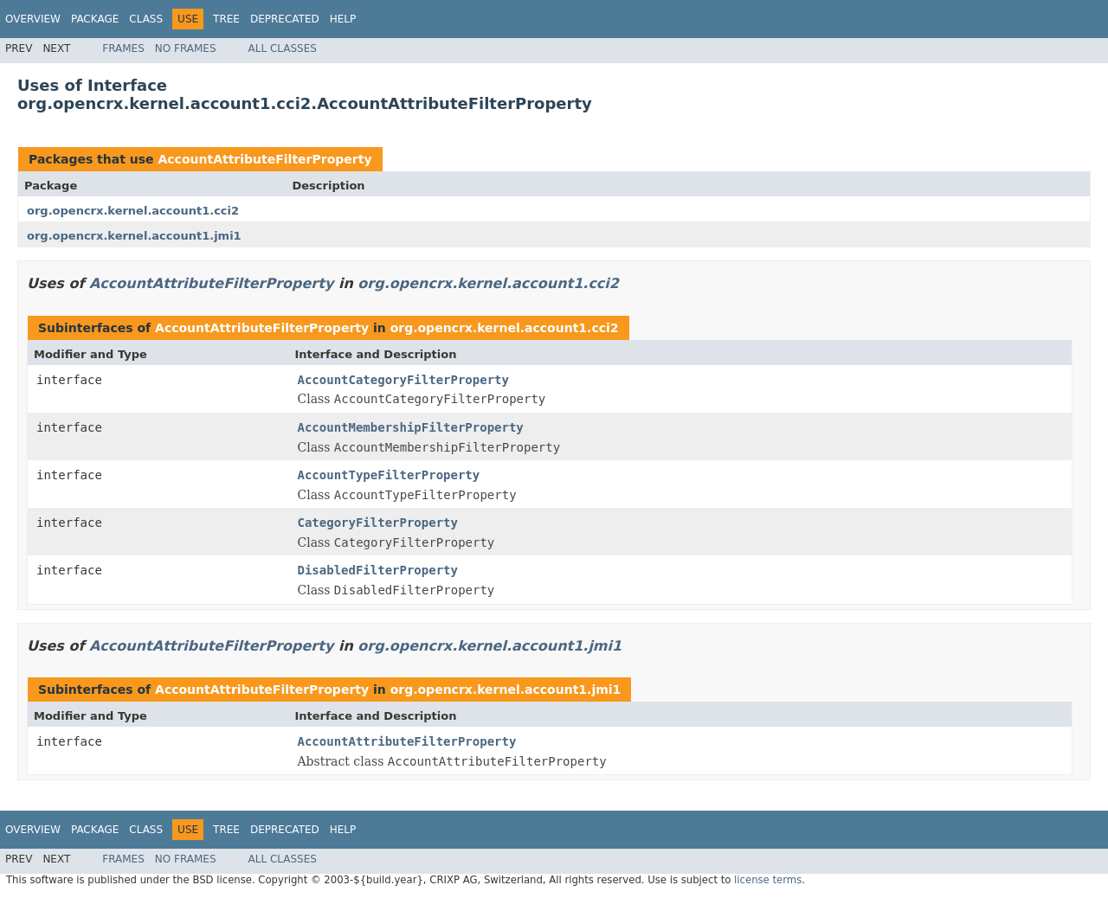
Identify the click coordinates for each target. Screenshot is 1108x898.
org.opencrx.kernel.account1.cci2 (133, 210)
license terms (768, 880)
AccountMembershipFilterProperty (411, 427)
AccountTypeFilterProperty (389, 475)
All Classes (282, 48)
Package (95, 19)
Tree (226, 19)
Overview (33, 19)
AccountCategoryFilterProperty (403, 380)
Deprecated (284, 19)
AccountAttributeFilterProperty (264, 159)
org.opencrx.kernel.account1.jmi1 (134, 235)
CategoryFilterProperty (378, 522)
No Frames (185, 48)
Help (343, 19)
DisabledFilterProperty (378, 570)
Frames (123, 48)
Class (146, 19)
